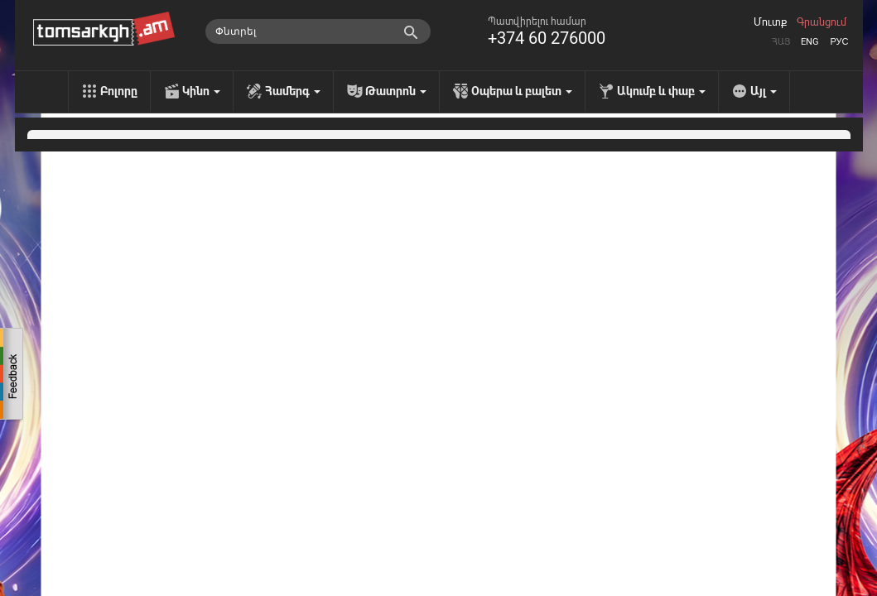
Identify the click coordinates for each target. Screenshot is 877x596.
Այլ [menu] (763, 91)
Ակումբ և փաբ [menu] (661, 91)
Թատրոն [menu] (395, 91)
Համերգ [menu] (292, 91)
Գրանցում (821, 22)
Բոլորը (118, 91)
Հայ (781, 41)
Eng (810, 41)
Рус (839, 41)
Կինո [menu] (201, 91)
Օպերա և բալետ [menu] (521, 91)
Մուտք (770, 22)
